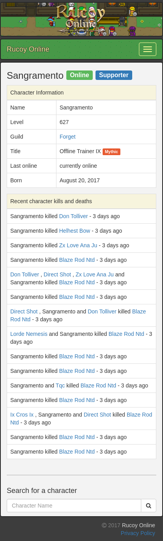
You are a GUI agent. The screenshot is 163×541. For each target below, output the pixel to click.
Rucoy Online (28, 49)
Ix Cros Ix (22, 414)
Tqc (60, 385)
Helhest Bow (74, 231)
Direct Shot (57, 274)
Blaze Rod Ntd (77, 260)
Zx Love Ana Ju (78, 245)
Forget (67, 136)
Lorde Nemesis (28, 334)
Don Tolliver (73, 216)
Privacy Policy (138, 533)
